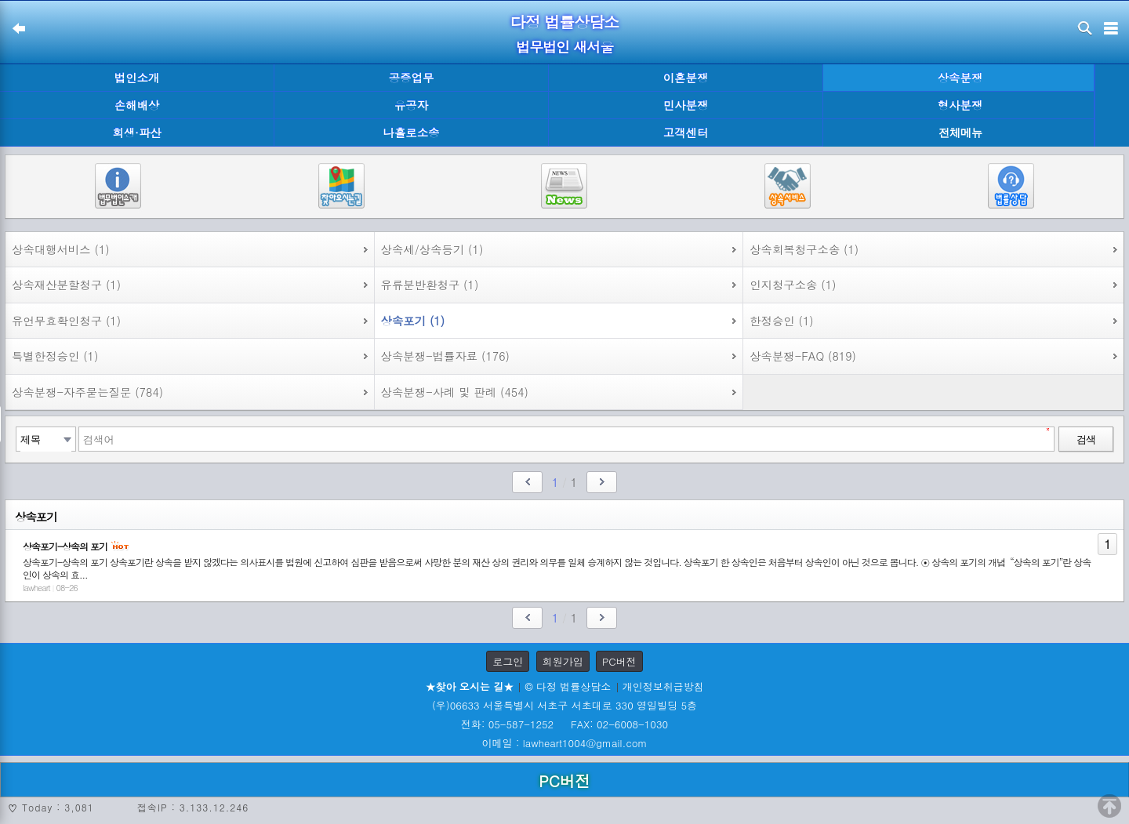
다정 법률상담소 (564, 21)
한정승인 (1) (782, 321)
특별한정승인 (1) (55, 356)
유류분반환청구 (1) (430, 284)
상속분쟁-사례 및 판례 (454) (454, 392)
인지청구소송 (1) (793, 284)
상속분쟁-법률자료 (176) (445, 356)
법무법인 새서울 (564, 46)
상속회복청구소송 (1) (804, 249)
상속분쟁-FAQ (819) (803, 356)
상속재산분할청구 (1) (66, 284)
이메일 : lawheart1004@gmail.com (565, 742)
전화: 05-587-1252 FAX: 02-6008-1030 (564, 724)
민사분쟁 (686, 105)
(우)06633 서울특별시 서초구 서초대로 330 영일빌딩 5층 (564, 705)
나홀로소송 (411, 132)
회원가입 (563, 661)
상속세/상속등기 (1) (432, 249)
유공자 (411, 105)
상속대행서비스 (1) (61, 249)
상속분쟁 (960, 77)
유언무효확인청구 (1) (66, 321)
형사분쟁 (960, 105)
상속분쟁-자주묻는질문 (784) (87, 392)
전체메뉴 (960, 133)
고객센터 (686, 132)
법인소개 (137, 77)
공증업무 (411, 77)
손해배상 (137, 105)
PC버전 (619, 661)
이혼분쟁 (686, 77)
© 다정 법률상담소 (568, 686)
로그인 (507, 661)
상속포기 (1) (413, 321)
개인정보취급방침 (663, 686)
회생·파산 (136, 132)
